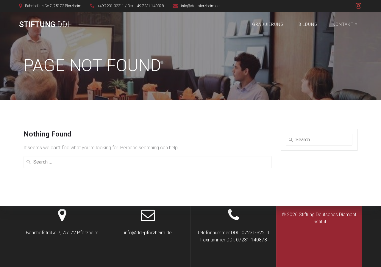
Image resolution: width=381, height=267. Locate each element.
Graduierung (268, 24)
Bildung (308, 24)
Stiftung (44, 25)
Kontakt (343, 24)
